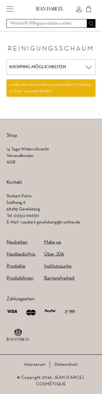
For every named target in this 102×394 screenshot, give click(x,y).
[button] (10, 9)
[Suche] (91, 23)
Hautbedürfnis (21, 254)
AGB (11, 162)
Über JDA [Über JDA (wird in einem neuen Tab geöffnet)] (54, 254)
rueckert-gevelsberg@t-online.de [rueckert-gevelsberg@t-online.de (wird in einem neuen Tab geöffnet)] (50, 222)
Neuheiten (17, 242)
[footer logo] (18, 335)
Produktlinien (20, 278)
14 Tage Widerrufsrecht (28, 149)
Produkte (16, 266)
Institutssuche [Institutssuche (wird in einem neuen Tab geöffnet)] (58, 266)
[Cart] (88, 9)
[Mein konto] (79, 9)
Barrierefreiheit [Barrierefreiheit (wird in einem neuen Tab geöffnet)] (59, 278)
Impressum (34, 364)
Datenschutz (66, 364)
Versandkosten (20, 156)
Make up (52, 242)
